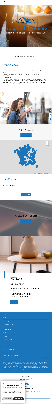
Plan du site (9, 394)
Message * (7, 345)
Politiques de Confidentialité (22, 371)
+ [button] (47, 143)
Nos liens (29, 394)
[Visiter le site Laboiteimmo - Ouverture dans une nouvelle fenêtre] (26, 399)
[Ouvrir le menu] (47, 2)
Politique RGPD (37, 394)
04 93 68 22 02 (17, 285)
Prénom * (7, 323)
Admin (24, 394)
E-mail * (6, 338)
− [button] (47, 145)
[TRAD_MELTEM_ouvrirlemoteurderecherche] (5, 2)
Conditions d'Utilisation (34, 371)
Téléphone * (8, 330)
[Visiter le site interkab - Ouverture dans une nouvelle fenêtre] (26, 381)
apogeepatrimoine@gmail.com (25, 290)
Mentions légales (17, 394)
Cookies (43, 394)
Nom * (5, 315)
